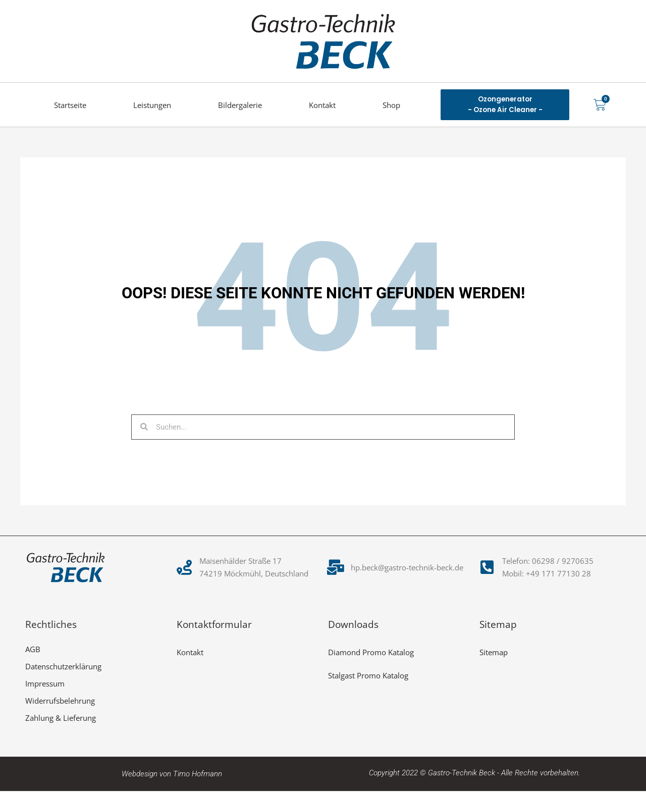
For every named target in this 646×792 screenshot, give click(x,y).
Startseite (70, 105)
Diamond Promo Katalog (371, 653)
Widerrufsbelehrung (60, 702)
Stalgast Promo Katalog (368, 676)
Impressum (45, 684)
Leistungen (152, 105)
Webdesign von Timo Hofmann (172, 774)
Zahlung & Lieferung (60, 719)
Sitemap (493, 653)
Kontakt (322, 105)
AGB (32, 650)
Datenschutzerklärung (63, 667)
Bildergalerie (240, 105)
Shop (391, 105)
